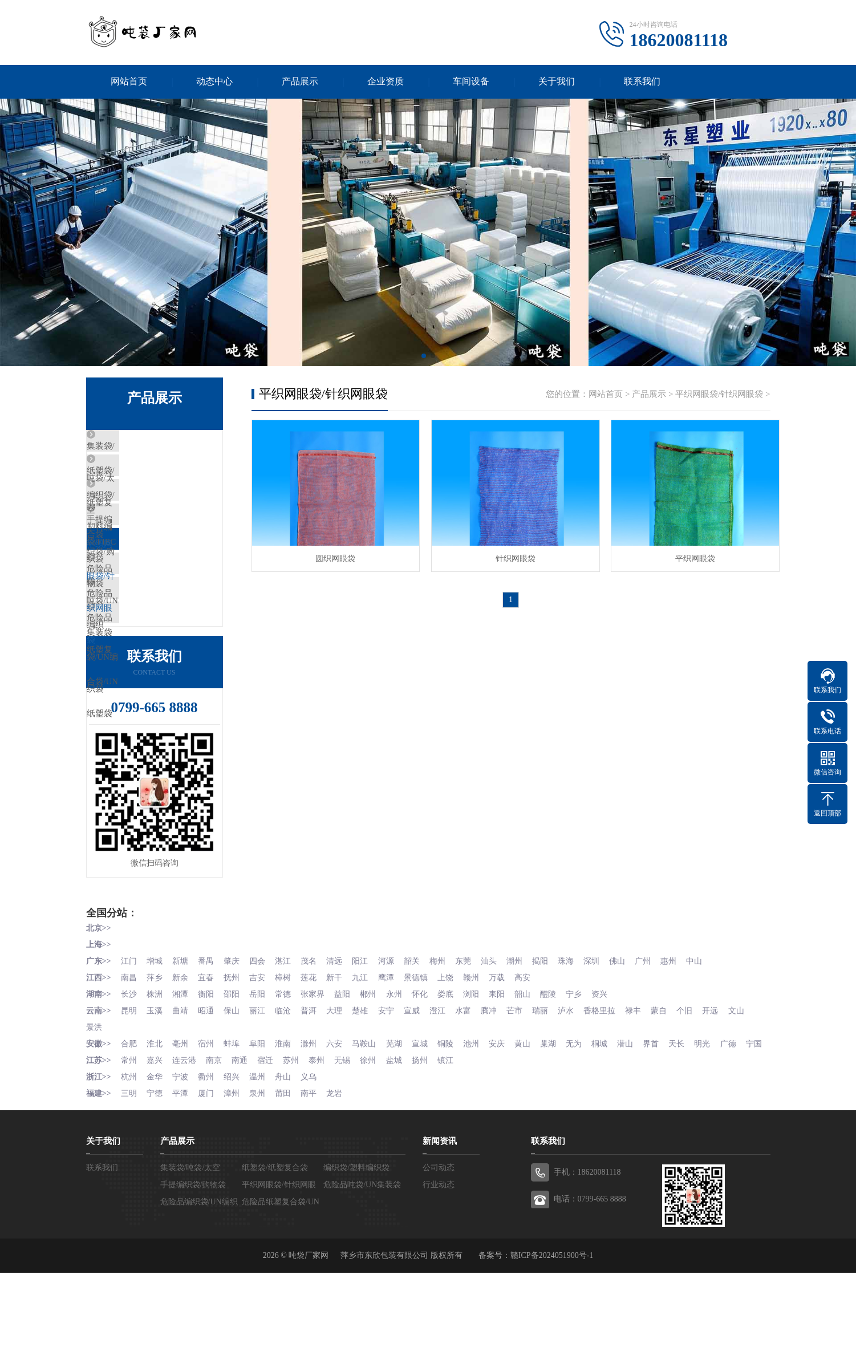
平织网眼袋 (688, 557)
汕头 (501, 1033)
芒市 (527, 1081)
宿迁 (270, 1144)
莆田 (289, 1176)
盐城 (403, 1144)
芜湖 (403, 1113)
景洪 (120, 1097)
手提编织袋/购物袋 (148, 548)
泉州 (262, 1176)
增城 (156, 1033)
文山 (94, 1097)
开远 (729, 1081)
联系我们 (642, 82)
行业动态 (439, 1268)
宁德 (156, 1176)
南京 (217, 1144)
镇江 (456, 1144)
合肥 (129, 1113)
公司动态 (439, 1251)
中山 (713, 1033)
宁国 (94, 1128)
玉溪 (156, 1081)
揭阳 (554, 1033)
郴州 (376, 1065)
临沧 (289, 1081)
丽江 (262, 1081)
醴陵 (562, 1065)
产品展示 (300, 82)
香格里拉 (615, 1081)
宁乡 (588, 1065)
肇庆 (236, 1033)
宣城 (429, 1113)
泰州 (323, 1144)
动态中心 (214, 82)
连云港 (186, 1144)
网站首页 (129, 82)
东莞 (474, 1033)
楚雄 (368, 1081)
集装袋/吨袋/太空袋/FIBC (160, 447)
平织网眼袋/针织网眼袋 (157, 582)
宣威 (421, 1081)
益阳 (350, 1065)
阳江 (368, 1033)
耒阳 (509, 1065)
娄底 (456, 1065)
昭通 (209, 1081)
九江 (368, 1049)
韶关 (421, 1033)
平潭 (182, 1176)
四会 (262, 1033)
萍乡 (156, 1049)
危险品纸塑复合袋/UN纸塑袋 (167, 683)
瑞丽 (554, 1081)
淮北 (156, 1113)
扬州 (429, 1144)
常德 (289, 1065)
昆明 (129, 1081)
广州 (660, 1033)
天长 (694, 1113)
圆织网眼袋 (334, 557)
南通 (243, 1144)
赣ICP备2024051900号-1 (551, 1338)
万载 (509, 1049)
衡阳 (209, 1065)
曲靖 (182, 1081)
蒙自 (676, 1081)
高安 (535, 1049)
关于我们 (556, 82)
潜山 (641, 1113)
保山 (236, 1081)
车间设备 (471, 82)
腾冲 (501, 1081)
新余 (182, 1049)
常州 (129, 1144)
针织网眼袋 (511, 557)
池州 (482, 1113)
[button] (423, 356)
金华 (156, 1160)
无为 (588, 1113)
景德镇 (425, 1049)
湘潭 (182, 1065)
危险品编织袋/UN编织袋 (159, 649)
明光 (721, 1113)
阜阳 (262, 1113)
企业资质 (385, 82)
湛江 (289, 1033)
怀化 (429, 1065)
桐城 (615, 1113)
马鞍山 (372, 1113)
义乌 (315, 1160)
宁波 (182, 1160)
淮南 (289, 1113)
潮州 (527, 1033)
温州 (262, 1160)
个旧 (702, 1081)
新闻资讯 (440, 1224)
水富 (474, 1081)
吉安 (262, 1049)
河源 (395, 1033)
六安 (342, 1113)
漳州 (236, 1176)
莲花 (315, 1049)
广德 (747, 1113)
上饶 (456, 1049)
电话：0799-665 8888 (590, 1282)
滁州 (315, 1113)
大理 (342, 1081)
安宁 (395, 1081)
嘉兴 (156, 1144)
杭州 (129, 1160)
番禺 (209, 1033)
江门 (129, 1033)
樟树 (289, 1049)
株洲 (156, 1065)
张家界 (319, 1065)
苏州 (297, 1144)
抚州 (236, 1049)
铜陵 (456, 1113)
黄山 (535, 1113)
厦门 (209, 1176)
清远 (342, 1033)
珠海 (580, 1033)
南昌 (129, 1049)
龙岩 (342, 1176)
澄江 (448, 1081)
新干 (342, 1049)
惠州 (686, 1033)
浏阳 (482, 1065)
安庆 (509, 1113)
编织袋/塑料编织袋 (148, 514)
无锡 (350, 1144)
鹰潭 (395, 1049)
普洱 (315, 1081)
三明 (129, 1176)
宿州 (209, 1113)
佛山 (633, 1033)
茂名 (315, 1033)
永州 (403, 1065)
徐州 (376, 1144)
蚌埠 (236, 1113)
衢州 (209, 1160)
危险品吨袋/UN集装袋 (154, 615)
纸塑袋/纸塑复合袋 (148, 481)
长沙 (129, 1065)
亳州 (182, 1113)
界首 (668, 1113)
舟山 (289, 1160)
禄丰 (649, 1081)
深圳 (607, 1033)
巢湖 (562, 1113)
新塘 (182, 1033)
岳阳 (262, 1065)
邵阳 (236, 1065)
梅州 (448, 1033)
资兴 (615, 1065)
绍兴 (236, 1160)
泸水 (580, 1081)
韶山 (535, 1065)
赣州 (482, 1049)
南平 (315, 1176)
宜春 (209, 1049)
